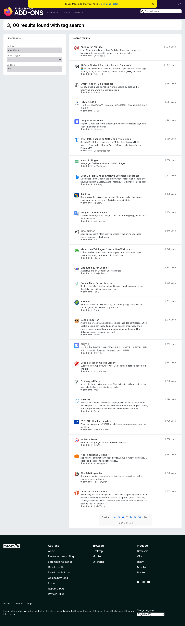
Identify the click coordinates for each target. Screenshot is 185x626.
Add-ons (53, 545)
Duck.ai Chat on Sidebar (94, 491)
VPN (140, 556)
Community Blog (58, 577)
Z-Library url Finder (91, 381)
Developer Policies (59, 572)
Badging (11, 65)
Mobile (96, 556)
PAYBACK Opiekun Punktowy (97, 421)
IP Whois (85, 301)
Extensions (53, 12)
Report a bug (56, 588)
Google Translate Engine (94, 212)
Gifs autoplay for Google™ (95, 267)
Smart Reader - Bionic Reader (97, 83)
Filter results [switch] (14, 38)
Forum (52, 583)
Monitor (142, 567)
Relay (140, 561)
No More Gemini (89, 439)
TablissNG (86, 399)
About (52, 551)
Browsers (142, 551)
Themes (66, 12)
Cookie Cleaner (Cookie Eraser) (98, 362)
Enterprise (98, 561)
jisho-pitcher (88, 231)
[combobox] (161, 11)
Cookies (19, 603)
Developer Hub (57, 567)
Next (146, 517)
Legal (29, 603)
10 (139, 517)
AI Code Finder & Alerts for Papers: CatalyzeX (106, 65)
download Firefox (110, 4)
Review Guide (56, 593)
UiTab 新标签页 (89, 102)
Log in (179, 3)
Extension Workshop (60, 561)
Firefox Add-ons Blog (61, 556)
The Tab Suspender (91, 473)
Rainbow (85, 194)
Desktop (97, 551)
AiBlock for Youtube (92, 47)
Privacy (7, 603)
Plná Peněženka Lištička (94, 454)
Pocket (141, 572)
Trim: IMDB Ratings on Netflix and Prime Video (106, 139)
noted (30, 611)
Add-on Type (13, 55)
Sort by (10, 46)
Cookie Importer (90, 320)
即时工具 (85, 344)
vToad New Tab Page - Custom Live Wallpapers (107, 249)
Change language (145, 610)
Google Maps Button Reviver (96, 283)
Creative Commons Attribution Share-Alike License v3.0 (100, 611)
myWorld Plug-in (90, 160)
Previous (106, 517)
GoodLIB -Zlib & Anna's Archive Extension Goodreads (110, 175)
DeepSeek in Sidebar (92, 120)
